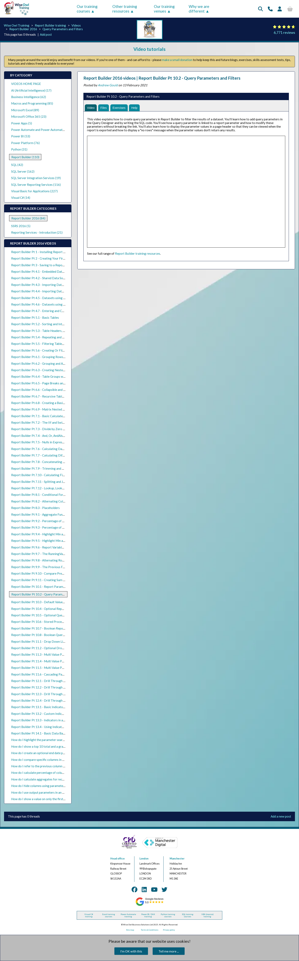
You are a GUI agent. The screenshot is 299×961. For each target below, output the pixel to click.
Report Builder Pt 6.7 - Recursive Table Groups (42, 396)
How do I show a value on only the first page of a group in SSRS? (54, 799)
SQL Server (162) (22, 171)
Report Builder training (50, 25)
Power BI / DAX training (148, 915)
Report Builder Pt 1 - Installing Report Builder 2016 (46, 252)
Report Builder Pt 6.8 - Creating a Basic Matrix (42, 403)
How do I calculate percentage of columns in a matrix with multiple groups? (62, 772)
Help (136, 108)
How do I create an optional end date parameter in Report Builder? (55, 753)
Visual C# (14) (20, 197)
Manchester (177, 858)
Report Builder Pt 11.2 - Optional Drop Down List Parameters (53, 648)
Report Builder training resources (137, 254)
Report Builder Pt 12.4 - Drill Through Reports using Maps (50, 700)
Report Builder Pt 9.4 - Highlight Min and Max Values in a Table (53, 534)
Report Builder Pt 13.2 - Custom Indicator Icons (43, 713)
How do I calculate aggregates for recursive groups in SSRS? (52, 779)
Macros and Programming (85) (32, 103)
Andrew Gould (108, 85)
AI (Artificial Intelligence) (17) (31, 90)
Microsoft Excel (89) (25, 110)
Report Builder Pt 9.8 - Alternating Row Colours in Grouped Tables (56, 560)
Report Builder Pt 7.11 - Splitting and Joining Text (44, 481)
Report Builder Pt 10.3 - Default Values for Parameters (48, 602)
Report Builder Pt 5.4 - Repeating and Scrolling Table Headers (52, 337)
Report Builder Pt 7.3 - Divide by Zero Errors (41, 429)
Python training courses (168, 915)
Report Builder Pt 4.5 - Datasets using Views (41, 298)
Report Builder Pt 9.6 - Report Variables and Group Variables (52, 547)
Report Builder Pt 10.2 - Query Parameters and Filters (47, 594)
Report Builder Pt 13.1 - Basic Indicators (38, 707)
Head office (117, 858)
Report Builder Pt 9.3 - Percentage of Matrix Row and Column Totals (57, 527)
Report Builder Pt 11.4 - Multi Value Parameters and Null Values (54, 661)
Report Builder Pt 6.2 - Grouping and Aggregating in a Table (51, 363)
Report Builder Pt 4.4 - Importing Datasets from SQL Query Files (55, 291)
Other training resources (124, 8)
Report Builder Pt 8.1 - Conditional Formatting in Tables (49, 494)
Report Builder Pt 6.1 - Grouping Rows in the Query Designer (52, 357)
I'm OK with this (131, 951)
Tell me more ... (169, 951)
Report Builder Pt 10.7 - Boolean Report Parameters (46, 628)
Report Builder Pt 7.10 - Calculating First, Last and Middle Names (55, 475)
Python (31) (19, 149)
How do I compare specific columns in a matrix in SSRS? (48, 759)
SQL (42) (17, 165)
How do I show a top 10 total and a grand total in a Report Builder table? (59, 746)
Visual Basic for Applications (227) (34, 191)
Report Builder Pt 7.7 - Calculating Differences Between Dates (53, 455)
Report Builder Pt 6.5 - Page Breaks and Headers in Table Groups (54, 383)
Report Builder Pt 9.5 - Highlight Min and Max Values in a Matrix (54, 540)
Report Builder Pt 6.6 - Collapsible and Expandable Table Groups (54, 389)
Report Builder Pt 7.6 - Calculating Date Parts (42, 449)
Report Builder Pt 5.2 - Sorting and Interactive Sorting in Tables (54, 324)
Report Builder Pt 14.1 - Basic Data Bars (38, 733)
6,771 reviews (284, 32)
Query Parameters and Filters (63, 29)
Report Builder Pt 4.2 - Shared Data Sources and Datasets (50, 278)
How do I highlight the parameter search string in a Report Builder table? (60, 740)
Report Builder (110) (25, 157)
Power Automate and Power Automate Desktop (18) (47, 129)
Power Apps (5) (21, 123)
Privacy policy (169, 930)
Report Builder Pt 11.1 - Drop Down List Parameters (46, 641)
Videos (76, 25)
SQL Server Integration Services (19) (36, 178)
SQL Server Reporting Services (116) (36, 184)
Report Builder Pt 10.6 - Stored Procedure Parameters (48, 621)
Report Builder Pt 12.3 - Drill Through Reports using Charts (51, 694)
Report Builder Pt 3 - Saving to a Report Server (42, 265)
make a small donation (177, 60)
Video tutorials (149, 49)
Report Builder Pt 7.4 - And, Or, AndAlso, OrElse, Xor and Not (52, 435)
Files (104, 108)
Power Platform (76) (25, 143)
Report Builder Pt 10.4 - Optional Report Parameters (47, 608)
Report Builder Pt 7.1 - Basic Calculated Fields (42, 416)
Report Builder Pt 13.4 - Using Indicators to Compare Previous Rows (57, 727)
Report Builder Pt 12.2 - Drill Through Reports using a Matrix (52, 687)
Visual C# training (88, 915)
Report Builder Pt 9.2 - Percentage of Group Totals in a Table (52, 521)
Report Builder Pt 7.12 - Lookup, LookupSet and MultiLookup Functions (59, 488)
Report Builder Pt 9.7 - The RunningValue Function (45, 554)
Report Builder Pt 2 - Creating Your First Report (43, 258)
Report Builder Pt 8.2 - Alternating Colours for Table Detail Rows (55, 501)
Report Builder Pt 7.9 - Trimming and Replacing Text (46, 468)
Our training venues (164, 8)
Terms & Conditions (149, 930)
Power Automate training (128, 915)
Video (91, 108)
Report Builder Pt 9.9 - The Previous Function (42, 567)
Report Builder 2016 (23, 29)
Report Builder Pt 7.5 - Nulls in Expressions (40, 442)
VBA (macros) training (207, 915)
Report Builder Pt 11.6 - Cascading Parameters (43, 674)
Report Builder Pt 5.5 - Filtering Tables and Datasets (46, 343)
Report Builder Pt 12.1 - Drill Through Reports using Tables (51, 681)
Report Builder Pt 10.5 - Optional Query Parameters (46, 615)
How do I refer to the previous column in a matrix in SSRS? (50, 766)
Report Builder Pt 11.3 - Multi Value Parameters (43, 654)
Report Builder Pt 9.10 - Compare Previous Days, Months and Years (56, 573)
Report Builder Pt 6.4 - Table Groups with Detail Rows (47, 376)
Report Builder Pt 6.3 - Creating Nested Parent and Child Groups (54, 370)
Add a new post (281, 816)
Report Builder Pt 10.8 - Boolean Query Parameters (46, 635)
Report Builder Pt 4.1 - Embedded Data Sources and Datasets (52, 271)
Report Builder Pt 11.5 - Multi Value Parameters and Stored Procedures (59, 667)
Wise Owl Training (16, 25)
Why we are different (199, 8)
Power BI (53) (20, 136)
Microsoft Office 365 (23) (28, 116)
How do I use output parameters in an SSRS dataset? (46, 792)
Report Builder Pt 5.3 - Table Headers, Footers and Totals (49, 330)
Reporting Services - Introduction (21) (37, 232)
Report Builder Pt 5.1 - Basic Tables (35, 317)
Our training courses (87, 8)
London (143, 858)
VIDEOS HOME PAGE (26, 84)
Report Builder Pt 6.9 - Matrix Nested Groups (41, 409)
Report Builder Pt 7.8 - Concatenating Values (41, 462)
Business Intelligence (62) (28, 97)
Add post (46, 34)
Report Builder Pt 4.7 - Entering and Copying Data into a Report (54, 311)
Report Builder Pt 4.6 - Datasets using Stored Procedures (49, 304)
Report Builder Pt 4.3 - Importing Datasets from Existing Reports (55, 284)
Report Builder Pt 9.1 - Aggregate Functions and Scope (48, 514)
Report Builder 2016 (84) (28, 218)
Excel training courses (108, 915)
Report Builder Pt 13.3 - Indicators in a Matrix (42, 720)
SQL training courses (187, 915)
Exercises (120, 108)
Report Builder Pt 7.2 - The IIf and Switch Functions (46, 422)
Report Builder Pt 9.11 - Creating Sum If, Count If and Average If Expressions (63, 580)
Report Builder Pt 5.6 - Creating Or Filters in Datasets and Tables (55, 350)
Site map (130, 930)
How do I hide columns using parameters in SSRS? (44, 786)
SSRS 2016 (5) (20, 226)
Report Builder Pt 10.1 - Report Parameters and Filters (48, 586)
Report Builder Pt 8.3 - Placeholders (35, 508)
